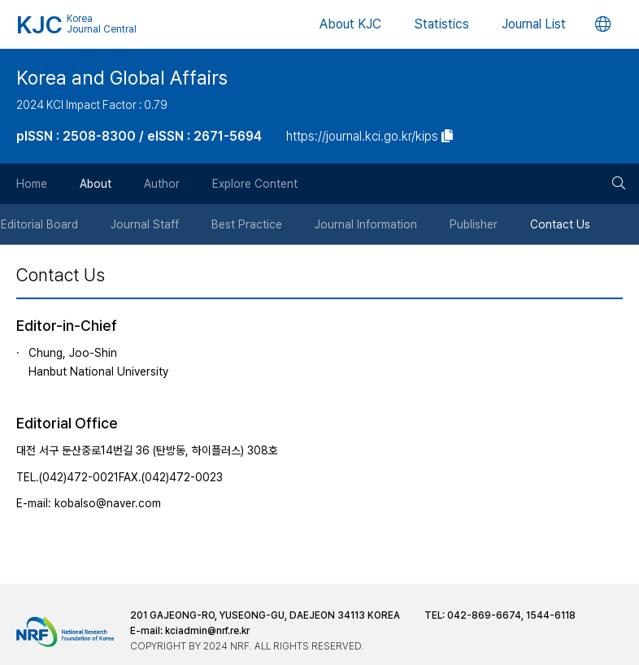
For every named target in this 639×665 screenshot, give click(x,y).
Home (31, 183)
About (95, 183)
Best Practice (247, 224)
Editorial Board (40, 224)
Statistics (441, 24)
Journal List (534, 24)
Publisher (474, 224)
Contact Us (561, 224)
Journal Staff (145, 224)
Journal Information (366, 224)
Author (162, 183)
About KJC (350, 24)
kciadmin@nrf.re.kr (207, 631)
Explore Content (255, 183)
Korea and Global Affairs (122, 78)
